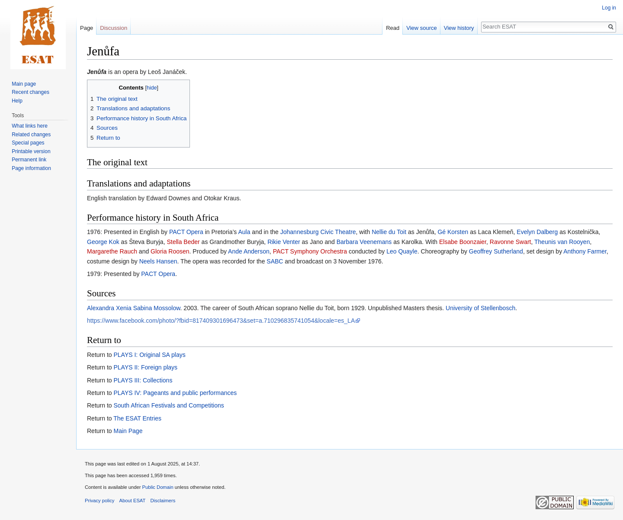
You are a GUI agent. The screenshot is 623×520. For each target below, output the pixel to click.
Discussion (113, 28)
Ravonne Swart (510, 241)
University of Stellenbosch (480, 308)
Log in (609, 8)
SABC (275, 261)
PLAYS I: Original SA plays (149, 354)
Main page (24, 84)
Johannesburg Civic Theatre (318, 231)
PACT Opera (186, 231)
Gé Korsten (452, 231)
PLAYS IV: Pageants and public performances (175, 392)
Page (86, 28)
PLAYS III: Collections (142, 380)
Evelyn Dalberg (537, 231)
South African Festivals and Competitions (168, 405)
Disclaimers (163, 500)
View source (421, 28)
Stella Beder (183, 241)
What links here (30, 126)
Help (17, 101)
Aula (244, 231)
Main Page (127, 430)
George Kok (103, 241)
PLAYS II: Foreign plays (145, 367)
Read (392, 28)
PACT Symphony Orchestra (310, 251)
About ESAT (132, 500)
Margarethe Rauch (112, 251)
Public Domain (157, 487)
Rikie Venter (283, 241)
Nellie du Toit (389, 231)
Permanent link (29, 160)
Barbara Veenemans (364, 241)
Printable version (31, 151)
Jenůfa (96, 71)
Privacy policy (99, 500)
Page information (31, 168)
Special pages (28, 143)
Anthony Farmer (585, 251)
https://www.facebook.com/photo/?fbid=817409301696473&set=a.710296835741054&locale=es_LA (221, 320)
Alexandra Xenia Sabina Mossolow (133, 308)
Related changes (31, 135)
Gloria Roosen (170, 251)
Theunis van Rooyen (562, 241)
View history (459, 28)
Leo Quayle (401, 251)
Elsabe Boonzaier (462, 241)
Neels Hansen (158, 261)
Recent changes (30, 92)
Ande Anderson (249, 251)
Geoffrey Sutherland (496, 251)
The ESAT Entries (137, 418)
